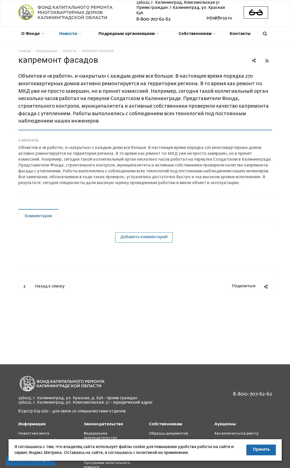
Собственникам (197, 34)
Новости (70, 34)
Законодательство (103, 424)
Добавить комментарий (144, 237)
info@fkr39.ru (219, 18)
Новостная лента (33, 433)
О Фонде (32, 34)
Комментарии (38, 216)
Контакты (240, 34)
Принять (261, 450)
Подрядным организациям (129, 34)
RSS (267, 61)
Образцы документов (168, 433)
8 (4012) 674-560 (33, 411)
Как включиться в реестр (236, 433)
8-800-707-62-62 (153, 19)
